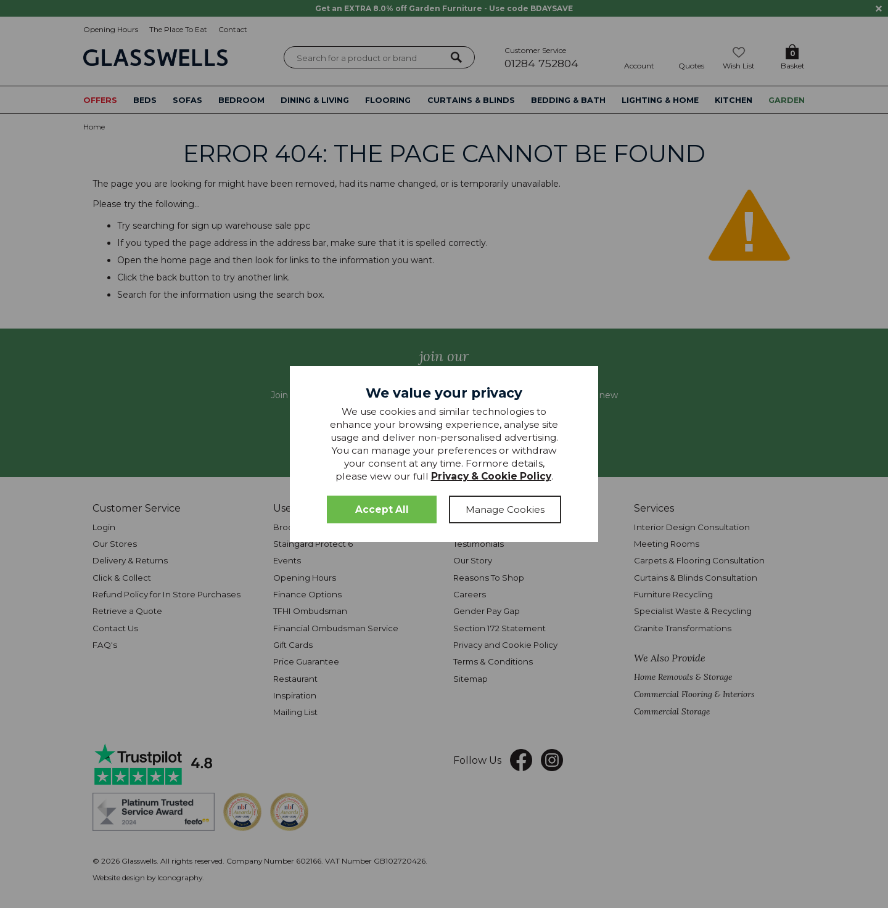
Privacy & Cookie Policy (491, 476)
